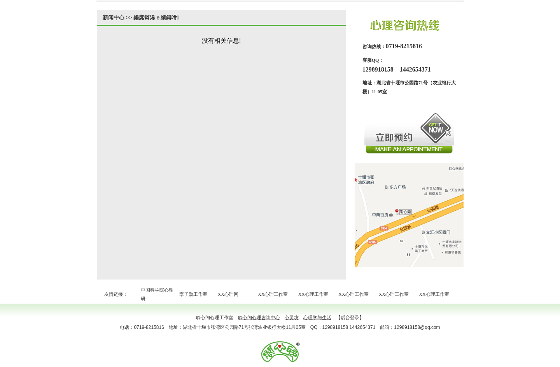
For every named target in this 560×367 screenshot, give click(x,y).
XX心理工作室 (273, 294)
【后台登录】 (350, 317)
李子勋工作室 (193, 294)
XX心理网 (228, 294)
